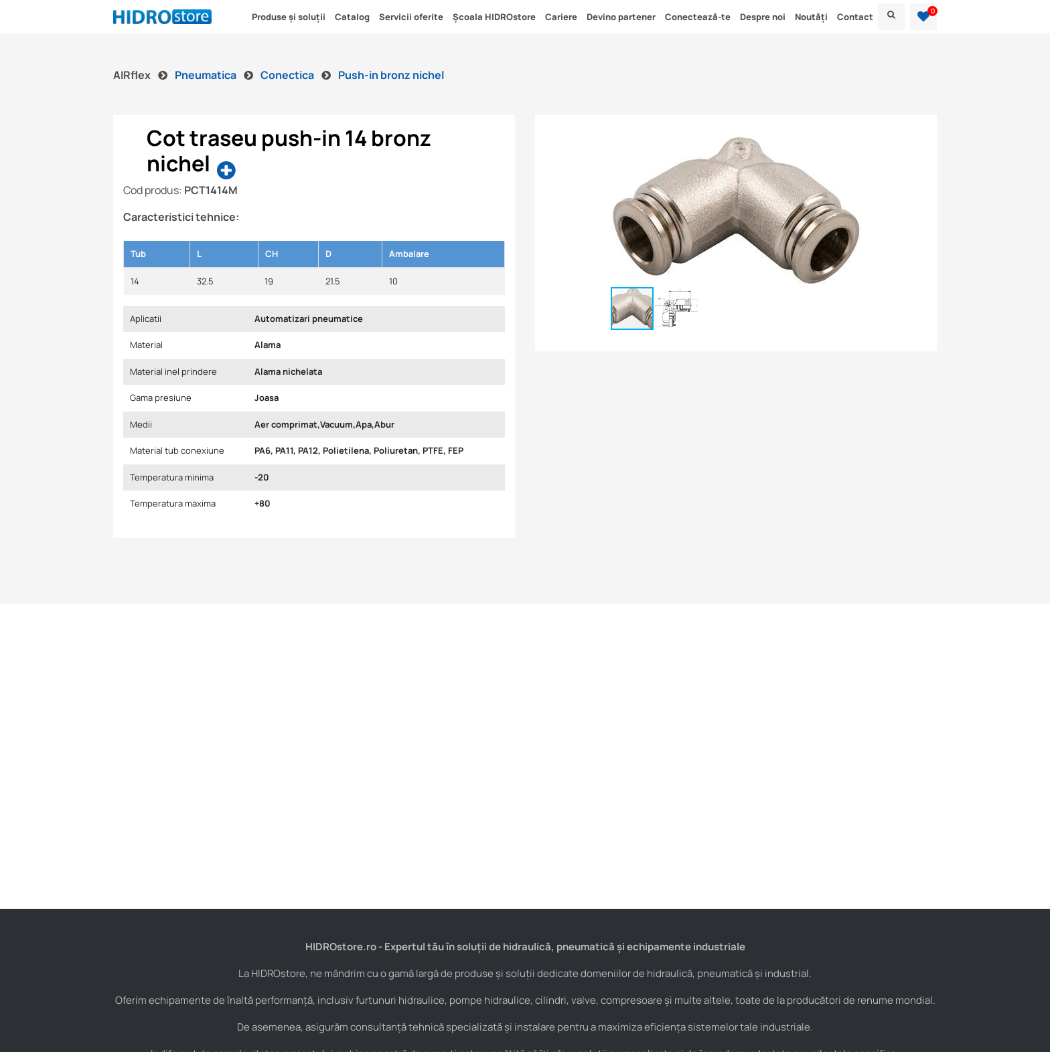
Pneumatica (206, 75)
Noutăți (811, 17)
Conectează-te (698, 17)
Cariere (561, 17)
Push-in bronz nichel (391, 75)
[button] (923, 16)
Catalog (352, 17)
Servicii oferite (411, 17)
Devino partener (621, 17)
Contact (855, 17)
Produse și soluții (288, 17)
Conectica (288, 75)
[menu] (891, 16)
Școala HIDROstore (494, 17)
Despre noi (762, 17)
